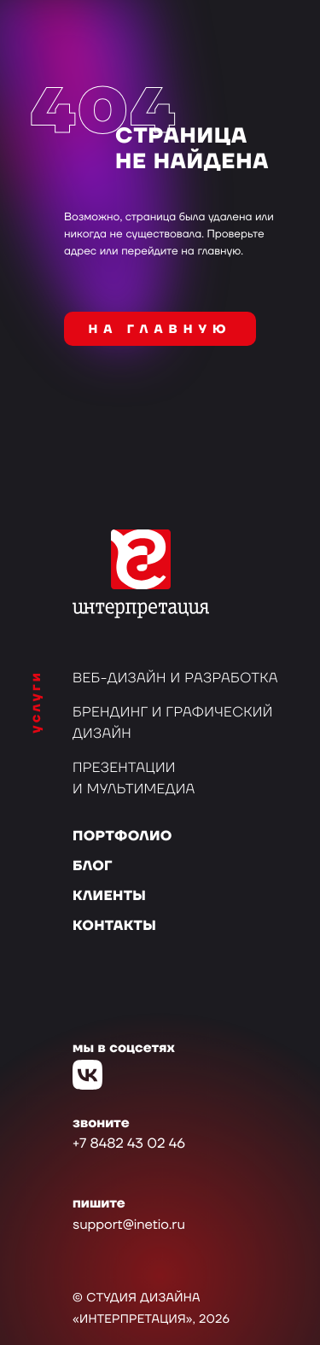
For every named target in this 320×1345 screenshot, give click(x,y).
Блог (93, 866)
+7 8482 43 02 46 (129, 1144)
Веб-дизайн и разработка (175, 678)
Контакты (114, 926)
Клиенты (109, 896)
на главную (160, 329)
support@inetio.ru (129, 1225)
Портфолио (122, 836)
